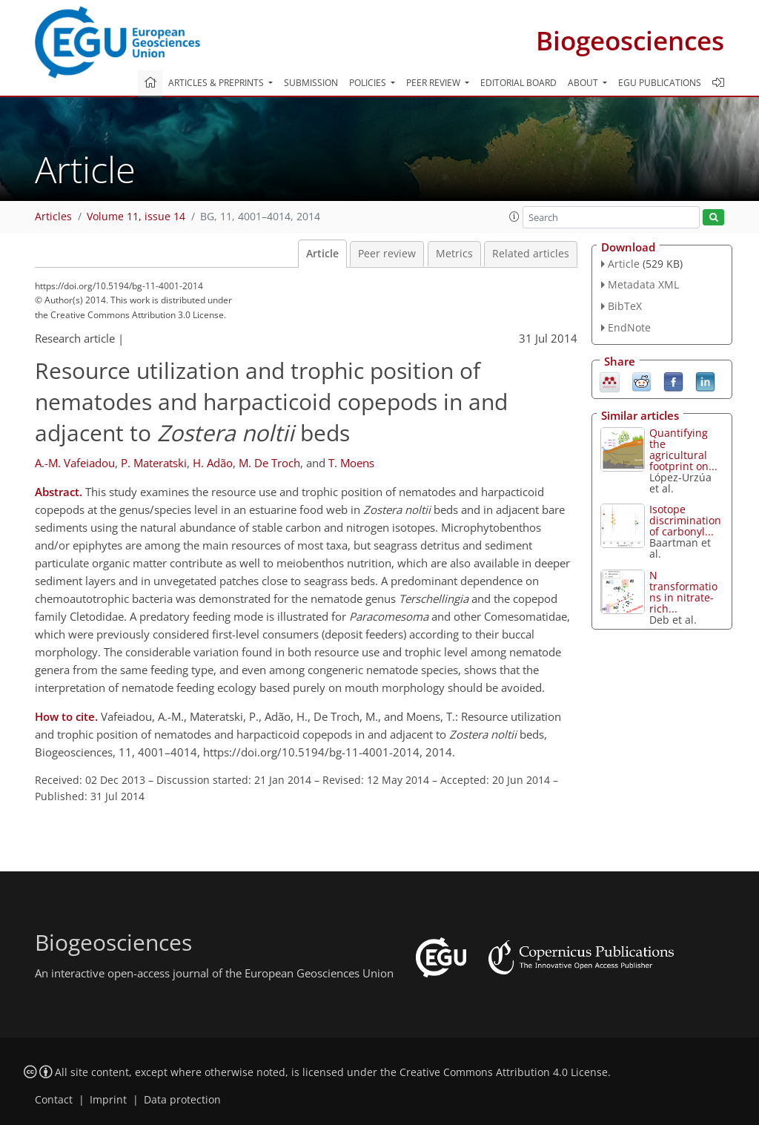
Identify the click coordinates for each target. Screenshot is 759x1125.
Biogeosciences (630, 40)
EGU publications (659, 82)
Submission (311, 82)
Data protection (182, 1099)
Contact (54, 1099)
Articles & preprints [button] (217, 82)
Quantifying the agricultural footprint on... (683, 449)
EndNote (629, 327)
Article (322, 253)
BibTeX (625, 306)
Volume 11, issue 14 (136, 216)
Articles (53, 216)
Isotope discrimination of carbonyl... (685, 520)
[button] (514, 216)
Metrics (454, 253)
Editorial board (518, 82)
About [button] (584, 82)
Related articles (530, 253)
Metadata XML (643, 284)
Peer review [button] (434, 82)
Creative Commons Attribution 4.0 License (504, 1072)
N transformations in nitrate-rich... (683, 592)
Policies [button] (368, 82)
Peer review (387, 253)
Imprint (108, 1099)
